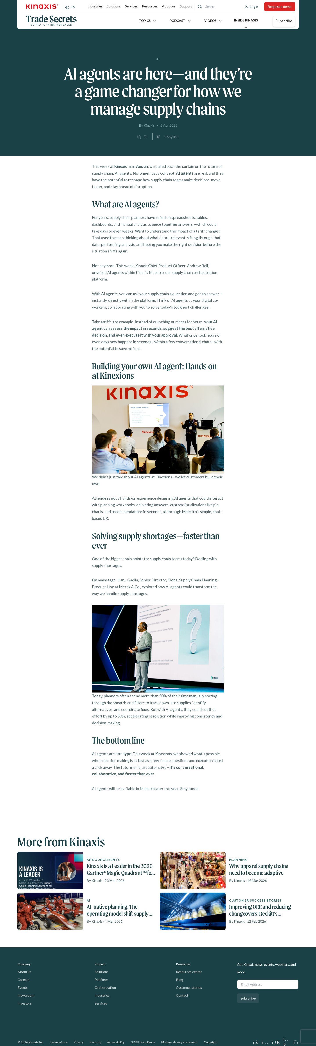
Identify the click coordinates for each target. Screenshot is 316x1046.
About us (169, 6)
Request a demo (280, 6)
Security (95, 1042)
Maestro (147, 788)
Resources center (189, 972)
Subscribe (283, 20)
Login (254, 6)
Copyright (211, 1042)
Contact (182, 995)
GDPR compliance (143, 1042)
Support (186, 6)
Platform (101, 979)
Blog (179, 979)
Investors (25, 1003)
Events (23, 987)
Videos (210, 21)
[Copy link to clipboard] (167, 136)
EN (73, 7)
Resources (150, 6)
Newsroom (26, 995)
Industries (95, 6)
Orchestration (105, 987)
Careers (23, 979)
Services (131, 6)
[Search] (200, 6)
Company (24, 964)
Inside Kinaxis (246, 20)
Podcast (177, 21)
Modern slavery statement (179, 1042)
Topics (145, 21)
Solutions (114, 6)
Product (100, 964)
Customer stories (189, 987)
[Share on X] (146, 136)
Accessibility (115, 1042)
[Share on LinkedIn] (139, 136)
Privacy (79, 1042)
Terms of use (59, 1042)
